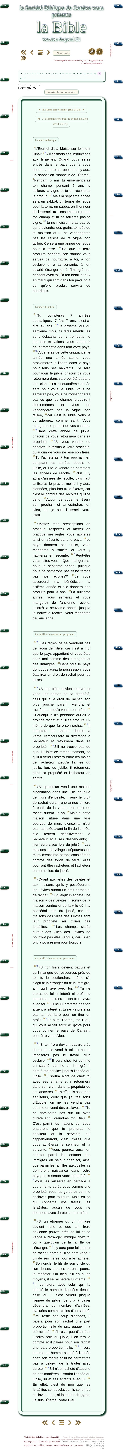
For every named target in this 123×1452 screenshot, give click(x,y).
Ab (4, 1107)
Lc (118, 81)
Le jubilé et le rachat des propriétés (54, 634)
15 (63, 74)
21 (84, 74)
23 (91, 74)
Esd (4, 520)
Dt (4, 152)
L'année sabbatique (46, 140)
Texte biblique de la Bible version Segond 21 (41, 1437)
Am (4, 1071)
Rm (118, 194)
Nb (4, 115)
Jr (4, 850)
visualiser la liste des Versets (61, 92)
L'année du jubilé (44, 306)
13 (56, 74)
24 (95, 74)
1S (4, 299)
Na (4, 1218)
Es (4, 814)
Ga (118, 307)
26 (21, 78)
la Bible (61, 27)
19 (77, 74)
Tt (118, 609)
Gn (4, 5)
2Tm (118, 572)
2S (4, 336)
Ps (4, 667)
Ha (4, 1254)
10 (46, 74)
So (4, 1291)
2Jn (118, 874)
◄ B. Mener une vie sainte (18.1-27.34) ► (61, 109)
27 (24, 78)
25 (99, 74)
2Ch (4, 483)
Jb (4, 630)
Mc (118, 43)
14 (60, 74)
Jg (4, 226)
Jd (118, 949)
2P (118, 798)
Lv (4, 79)
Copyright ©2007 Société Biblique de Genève (42, 1442)
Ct (4, 777)
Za (4, 1365)
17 (70, 74)
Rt (4, 262)
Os (4, 997)
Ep (118, 345)
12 (53, 74)
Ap (118, 987)
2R (4, 409)
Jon (4, 1144)
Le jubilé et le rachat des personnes (54, 958)
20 (81, 74)
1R (4, 373)
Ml (4, 1401)
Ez (4, 924)
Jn (118, 119)
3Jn (118, 911)
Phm (118, 647)
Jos (4, 189)
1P (118, 760)
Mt (118, 5)
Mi (4, 1181)
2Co (118, 270)
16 (67, 74)
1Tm (118, 534)
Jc (118, 723)
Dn (4, 961)
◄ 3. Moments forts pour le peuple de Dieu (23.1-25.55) (62, 121)
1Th (118, 458)
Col (118, 421)
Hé (118, 685)
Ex (4, 42)
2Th (118, 496)
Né (4, 556)
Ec (4, 740)
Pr (4, 703)
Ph (118, 383)
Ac (118, 156)
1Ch (4, 446)
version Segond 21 (61, 39)
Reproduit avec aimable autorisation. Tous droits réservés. (53, 1445)
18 (74, 74)
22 (88, 74)
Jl (4, 1034)
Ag (4, 1328)
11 (49, 74)
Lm (4, 887)
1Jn (118, 836)
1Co (118, 232)
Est (4, 593)
